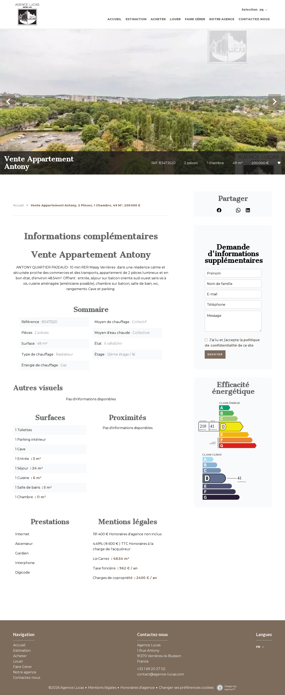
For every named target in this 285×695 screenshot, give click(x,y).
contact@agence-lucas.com (160, 674)
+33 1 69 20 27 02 (151, 669)
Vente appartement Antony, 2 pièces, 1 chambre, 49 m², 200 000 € (85, 205)
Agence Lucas (148, 645)
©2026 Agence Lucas (66, 688)
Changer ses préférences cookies (186, 688)
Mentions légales (102, 688)
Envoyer (215, 354)
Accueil (18, 205)
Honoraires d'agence (137, 688)
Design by (226, 688)
